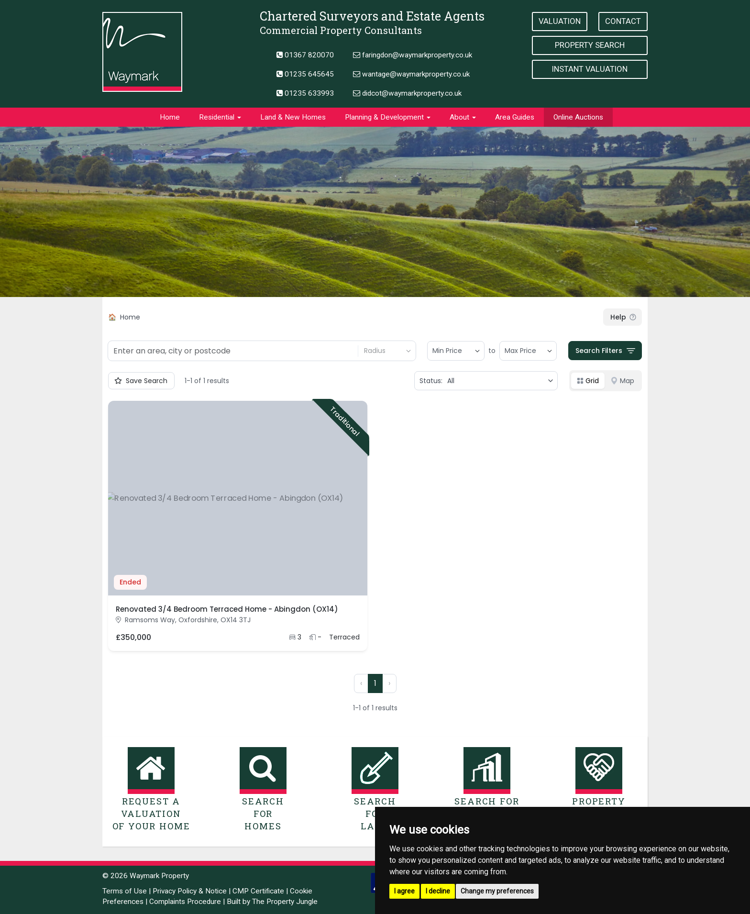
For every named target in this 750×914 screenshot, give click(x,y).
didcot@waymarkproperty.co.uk (407, 93)
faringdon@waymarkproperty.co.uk (412, 55)
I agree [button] (404, 891)
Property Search (590, 45)
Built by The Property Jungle (272, 901)
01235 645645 (305, 74)
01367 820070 (305, 55)
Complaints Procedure (185, 901)
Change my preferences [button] (497, 891)
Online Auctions (578, 117)
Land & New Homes (293, 117)
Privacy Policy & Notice (190, 891)
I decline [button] (438, 891)
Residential (220, 117)
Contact (623, 21)
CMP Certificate (258, 891)
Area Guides (514, 117)
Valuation (560, 21)
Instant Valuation (590, 69)
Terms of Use (124, 891)
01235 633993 (305, 93)
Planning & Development (387, 117)
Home (170, 117)
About (463, 117)
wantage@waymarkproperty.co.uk (411, 74)
